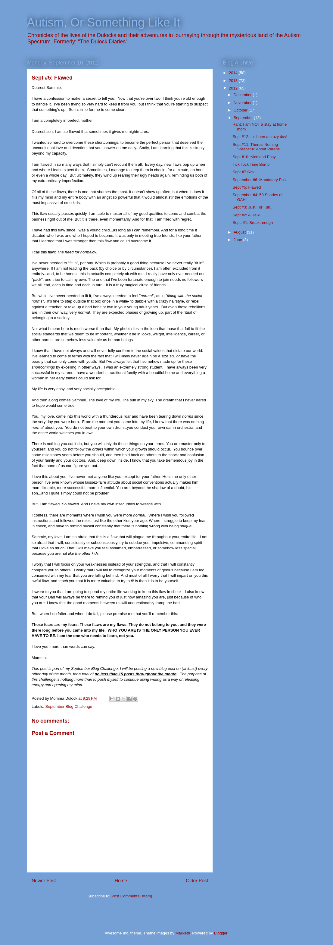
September (244, 117)
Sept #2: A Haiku (246, 215)
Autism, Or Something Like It (103, 22)
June (238, 239)
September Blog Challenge (68, 706)
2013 (234, 80)
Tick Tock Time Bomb (250, 164)
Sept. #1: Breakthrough (252, 222)
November (243, 102)
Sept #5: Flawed (246, 187)
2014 (234, 73)
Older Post (197, 880)
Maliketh (183, 933)
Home (121, 880)
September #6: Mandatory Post (259, 179)
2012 (234, 88)
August (240, 232)
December (243, 95)
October (241, 110)
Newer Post (44, 880)
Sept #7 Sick (243, 172)
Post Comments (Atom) (131, 896)
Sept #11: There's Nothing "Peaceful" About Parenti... (257, 147)
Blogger (220, 933)
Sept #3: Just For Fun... (252, 207)
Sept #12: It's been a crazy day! (259, 136)
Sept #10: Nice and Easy (253, 157)
